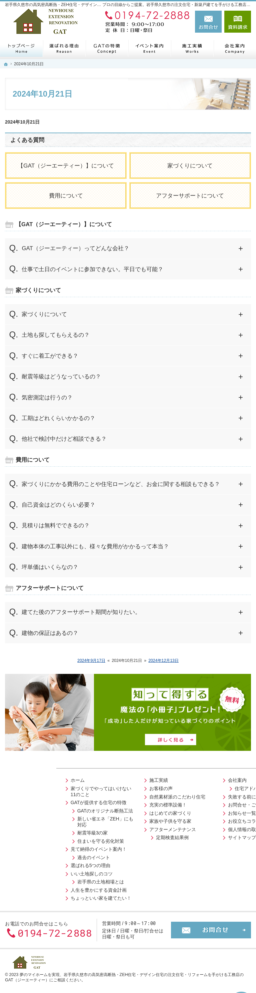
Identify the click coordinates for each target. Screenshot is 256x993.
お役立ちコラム (195, 819)
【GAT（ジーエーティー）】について (66, 165)
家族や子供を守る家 (118, 819)
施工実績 (106, 778)
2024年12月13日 (163, 660)
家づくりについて (190, 165)
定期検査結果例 (120, 836)
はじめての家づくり (118, 811)
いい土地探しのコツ (36, 872)
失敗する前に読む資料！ (204, 795)
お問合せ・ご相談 (197, 803)
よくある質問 (27, 140)
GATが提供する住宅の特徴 (43, 801)
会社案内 (188, 778)
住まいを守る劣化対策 (45, 839)
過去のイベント (38, 855)
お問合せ (208, 22)
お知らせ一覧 (193, 811)
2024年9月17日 (91, 660)
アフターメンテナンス (120, 827)
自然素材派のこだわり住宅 (125, 795)
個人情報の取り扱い (200, 827)
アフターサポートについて (190, 195)
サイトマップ (193, 836)
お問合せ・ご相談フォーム (211, 927)
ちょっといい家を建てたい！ (45, 896)
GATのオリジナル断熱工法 (50, 809)
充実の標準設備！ (115, 803)
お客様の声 (108, 787)
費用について (66, 195)
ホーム (22, 778)
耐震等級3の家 (37, 831)
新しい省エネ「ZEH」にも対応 (50, 820)
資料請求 (237, 22)
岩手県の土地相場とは (45, 880)
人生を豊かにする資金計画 (43, 888)
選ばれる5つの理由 (35, 864)
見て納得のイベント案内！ (43, 847)
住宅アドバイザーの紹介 (211, 787)
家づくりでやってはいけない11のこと (48, 790)
